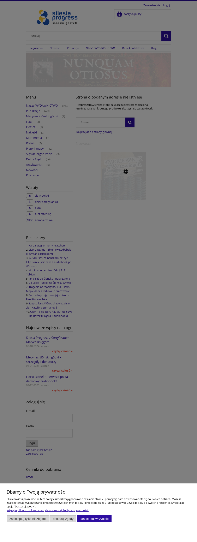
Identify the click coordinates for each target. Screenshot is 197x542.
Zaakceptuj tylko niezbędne (28, 518)
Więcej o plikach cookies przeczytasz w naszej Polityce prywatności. (48, 510)
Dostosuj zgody (63, 518)
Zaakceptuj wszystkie (94, 518)
